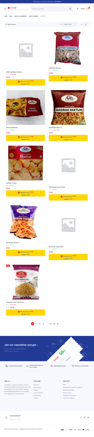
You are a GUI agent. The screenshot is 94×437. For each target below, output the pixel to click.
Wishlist (36, 394)
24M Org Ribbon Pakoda (14, 72)
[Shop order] (68, 24)
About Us (36, 388)
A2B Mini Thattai (11, 183)
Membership (37, 399)
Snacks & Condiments (20, 16)
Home (5, 16)
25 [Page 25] (57, 328)
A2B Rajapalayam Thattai (57, 187)
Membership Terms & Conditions (72, 391)
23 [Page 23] (50, 328)
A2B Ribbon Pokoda (12, 242)
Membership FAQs (68, 394)
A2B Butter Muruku (55, 68)
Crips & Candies (33, 16)
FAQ (64, 388)
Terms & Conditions (69, 401)
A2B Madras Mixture (55, 127)
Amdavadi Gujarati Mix (56, 246)
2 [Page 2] (36, 328)
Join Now (23, 83)
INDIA (10, 16)
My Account (37, 391)
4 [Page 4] (43, 328)
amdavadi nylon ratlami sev (15, 306)
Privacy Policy (67, 396)
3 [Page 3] (39, 328)
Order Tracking (38, 396)
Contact (36, 401)
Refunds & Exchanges (69, 399)
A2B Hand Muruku (12, 127)
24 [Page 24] (54, 328)
